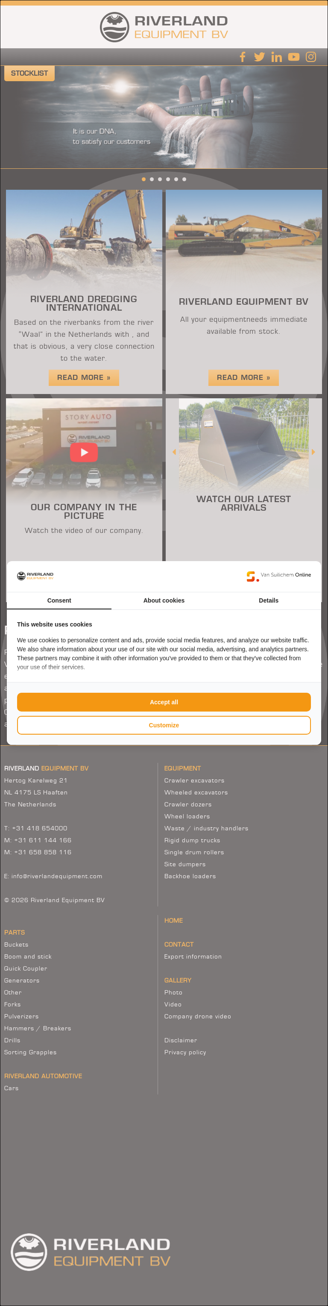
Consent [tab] (59, 600)
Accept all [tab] (164, 702)
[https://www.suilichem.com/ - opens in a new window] (279, 576)
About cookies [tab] (164, 600)
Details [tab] (268, 600)
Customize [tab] (164, 725)
